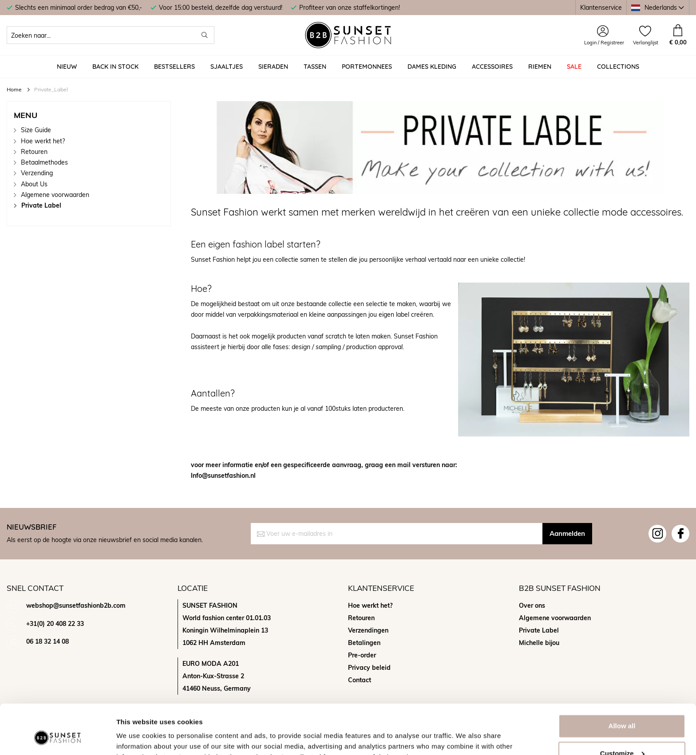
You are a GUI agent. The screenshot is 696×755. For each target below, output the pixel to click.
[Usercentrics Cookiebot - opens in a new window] (57, 737)
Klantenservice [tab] (381, 588)
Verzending (37, 173)
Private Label (41, 205)
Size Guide (36, 130)
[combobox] (110, 35)
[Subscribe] (567, 533)
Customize (622, 709)
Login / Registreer (604, 42)
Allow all (622, 682)
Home (15, 89)
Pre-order (362, 655)
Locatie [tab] (193, 588)
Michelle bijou (539, 643)
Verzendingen (368, 630)
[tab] (89, 115)
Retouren (34, 151)
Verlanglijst (645, 42)
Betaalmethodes (44, 162)
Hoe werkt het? (43, 141)
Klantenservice (601, 7)
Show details (137, 737)
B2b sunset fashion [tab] (560, 588)
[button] (657, 7)
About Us (34, 184)
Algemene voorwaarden (55, 194)
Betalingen (364, 643)
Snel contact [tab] (35, 588)
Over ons (532, 606)
